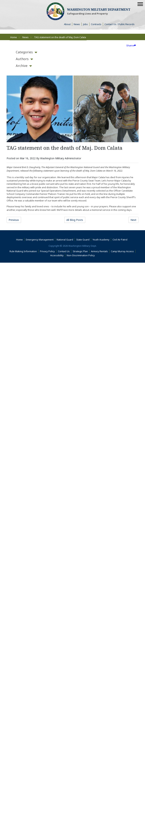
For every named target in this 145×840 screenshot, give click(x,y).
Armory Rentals (99, 251)
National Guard (65, 239)
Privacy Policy (47, 251)
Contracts (96, 24)
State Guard (82, 239)
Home (13, 37)
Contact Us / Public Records (119, 24)
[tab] (24, 52)
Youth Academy (101, 239)
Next (133, 220)
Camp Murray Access (123, 251)
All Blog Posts (74, 220)
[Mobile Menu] (140, 4)
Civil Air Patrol (121, 239)
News (77, 24)
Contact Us (64, 251)
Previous (14, 220)
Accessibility (57, 255)
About (68, 24)
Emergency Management (40, 239)
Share (131, 45)
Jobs (85, 24)
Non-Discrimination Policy (81, 255)
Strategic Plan (80, 251)
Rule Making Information (23, 251)
